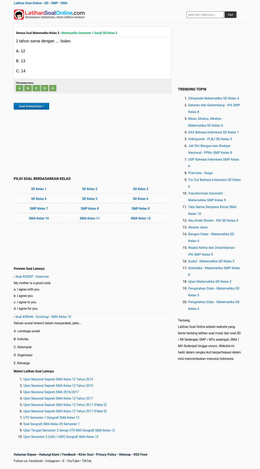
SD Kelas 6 (140, 199)
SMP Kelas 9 (141, 208)
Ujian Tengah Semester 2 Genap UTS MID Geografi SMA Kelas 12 (69, 430)
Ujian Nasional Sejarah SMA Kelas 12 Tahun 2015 (58, 386)
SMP (54, 3)
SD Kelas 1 (39, 189)
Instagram (52, 461)
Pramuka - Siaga (200, 173)
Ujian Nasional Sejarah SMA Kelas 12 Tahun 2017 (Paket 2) (65, 405)
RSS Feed (140, 454)
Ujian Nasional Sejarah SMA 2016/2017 (51, 392)
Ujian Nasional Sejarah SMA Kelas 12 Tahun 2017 (58, 398)
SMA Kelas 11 (90, 218)
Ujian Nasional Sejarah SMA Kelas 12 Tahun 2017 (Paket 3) (65, 411)
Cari (230, 14)
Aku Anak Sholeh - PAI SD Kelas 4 (213, 220)
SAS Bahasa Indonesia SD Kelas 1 (213, 132)
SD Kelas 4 (39, 199)
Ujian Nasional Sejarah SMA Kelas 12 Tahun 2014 (58, 379)
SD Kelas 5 (89, 199)
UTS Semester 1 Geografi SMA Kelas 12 (51, 417)
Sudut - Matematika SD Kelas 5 (211, 261)
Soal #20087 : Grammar (32, 277)
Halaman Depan (25, 454)
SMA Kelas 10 (39, 218)
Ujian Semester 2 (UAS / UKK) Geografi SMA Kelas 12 (61, 437)
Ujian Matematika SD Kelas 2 (210, 282)
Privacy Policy (106, 454)
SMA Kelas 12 (141, 218)
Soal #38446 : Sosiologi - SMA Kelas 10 (43, 317)
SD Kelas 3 (140, 189)
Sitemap (125, 454)
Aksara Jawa (197, 227)
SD (46, 3)
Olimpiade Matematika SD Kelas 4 (213, 98)
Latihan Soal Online (28, 3)
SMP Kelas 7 (39, 208)
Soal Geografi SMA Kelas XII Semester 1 (51, 424)
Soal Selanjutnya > (31, 106)
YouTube (73, 461)
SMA (64, 3)
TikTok (87, 461)
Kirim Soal (86, 454)
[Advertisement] (92, 142)
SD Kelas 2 (89, 189)
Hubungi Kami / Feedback (57, 454)
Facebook (36, 461)
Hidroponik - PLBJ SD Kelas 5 (210, 139)
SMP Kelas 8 (90, 208)
